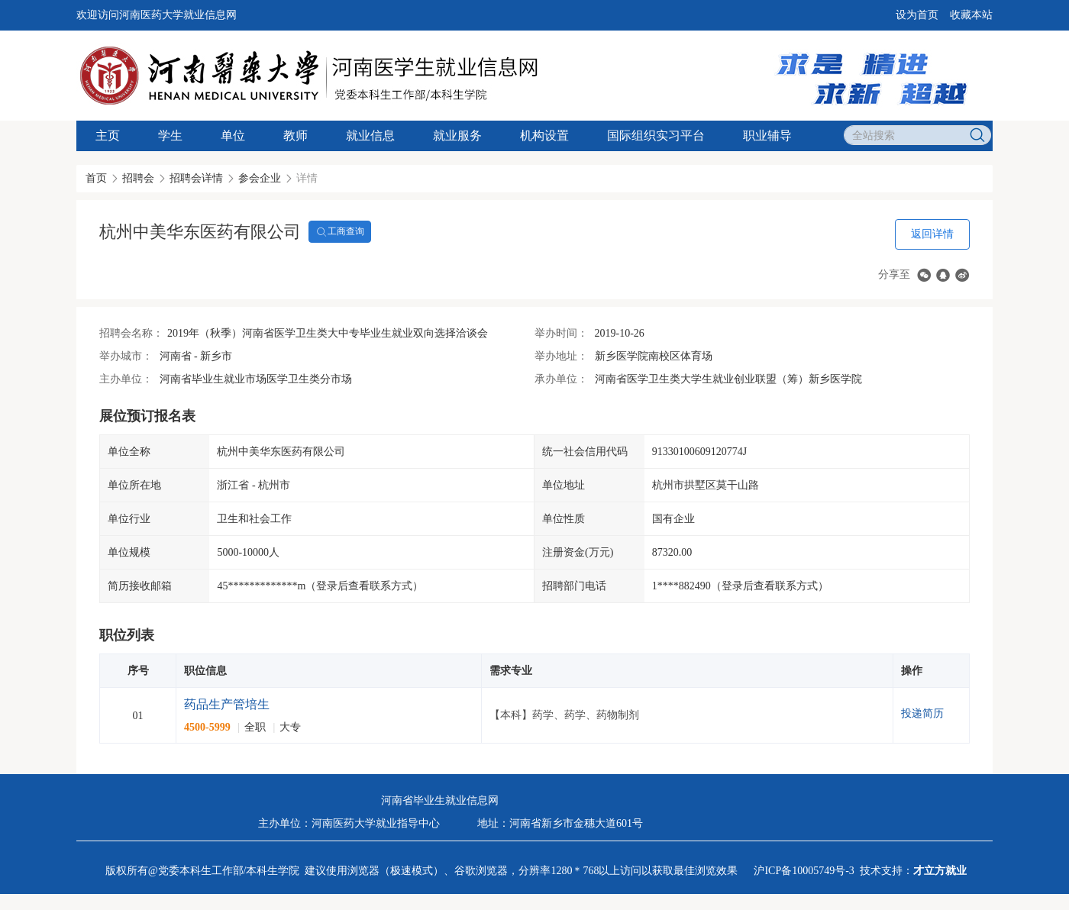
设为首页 (917, 15)
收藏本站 (971, 15)
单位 (233, 135)
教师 (295, 135)
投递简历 (922, 713)
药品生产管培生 (227, 704)
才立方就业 (940, 870)
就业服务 (457, 135)
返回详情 (932, 234)
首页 (96, 178)
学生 (170, 135)
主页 (107, 135)
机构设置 (544, 135)
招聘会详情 (196, 178)
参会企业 (259, 178)
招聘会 (138, 178)
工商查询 (339, 232)
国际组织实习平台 (656, 135)
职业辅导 (767, 135)
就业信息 (370, 135)
